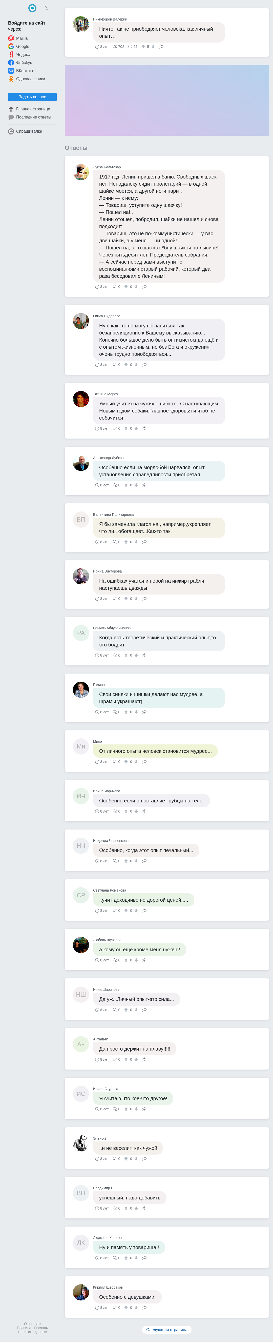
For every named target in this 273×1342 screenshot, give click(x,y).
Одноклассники (26, 79)
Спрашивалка (25, 131)
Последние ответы (29, 117)
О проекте (32, 1324)
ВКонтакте (22, 71)
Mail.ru (18, 38)
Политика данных (32, 1332)
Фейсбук (20, 63)
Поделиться (161, 46)
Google (18, 46)
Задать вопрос (32, 97)
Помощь (41, 1328)
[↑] (143, 47)
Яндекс (19, 54)
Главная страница (29, 109)
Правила (24, 1328)
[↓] (152, 47)
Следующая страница (166, 1330)
